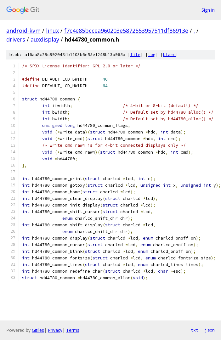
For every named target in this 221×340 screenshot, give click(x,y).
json (210, 330)
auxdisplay (45, 39)
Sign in (208, 10)
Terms (72, 330)
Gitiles (38, 330)
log (152, 54)
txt (194, 330)
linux (52, 30)
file (135, 54)
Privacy (55, 330)
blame (169, 54)
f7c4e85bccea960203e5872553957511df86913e (126, 30)
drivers (15, 39)
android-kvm (23, 30)
